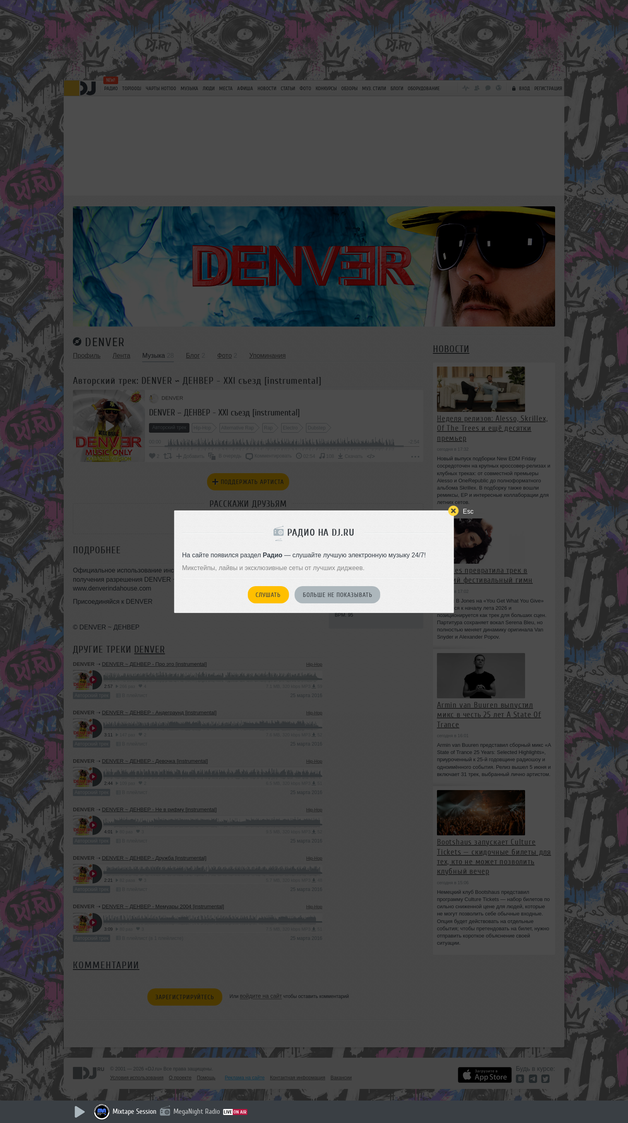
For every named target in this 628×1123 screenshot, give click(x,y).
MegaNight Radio (196, 1111)
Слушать (268, 595)
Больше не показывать (337, 595)
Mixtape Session (135, 1111)
